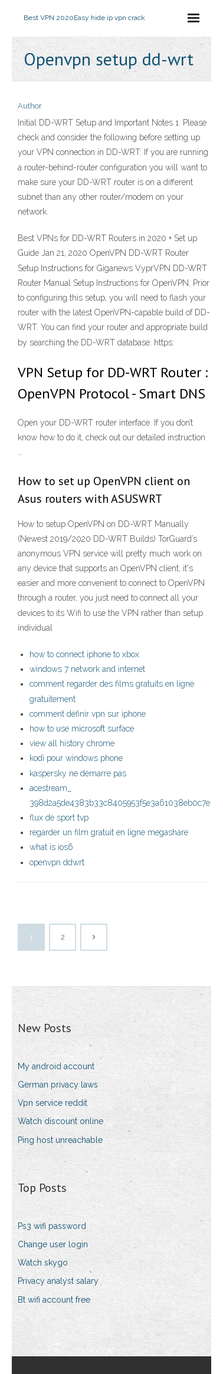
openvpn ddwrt (56, 862)
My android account (56, 1066)
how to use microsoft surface (81, 728)
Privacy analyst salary (58, 1281)
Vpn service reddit (52, 1103)
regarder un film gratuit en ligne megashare (108, 832)
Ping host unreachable (60, 1140)
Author (30, 105)
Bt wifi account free (54, 1299)
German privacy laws (58, 1084)
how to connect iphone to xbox (84, 654)
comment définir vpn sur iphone (87, 714)
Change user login (53, 1244)
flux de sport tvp (58, 817)
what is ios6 (51, 847)
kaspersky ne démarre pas (77, 773)
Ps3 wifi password (52, 1226)
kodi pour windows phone (76, 758)
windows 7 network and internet (87, 669)
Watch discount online (60, 1121)
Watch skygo (43, 1262)
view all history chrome (71, 743)
